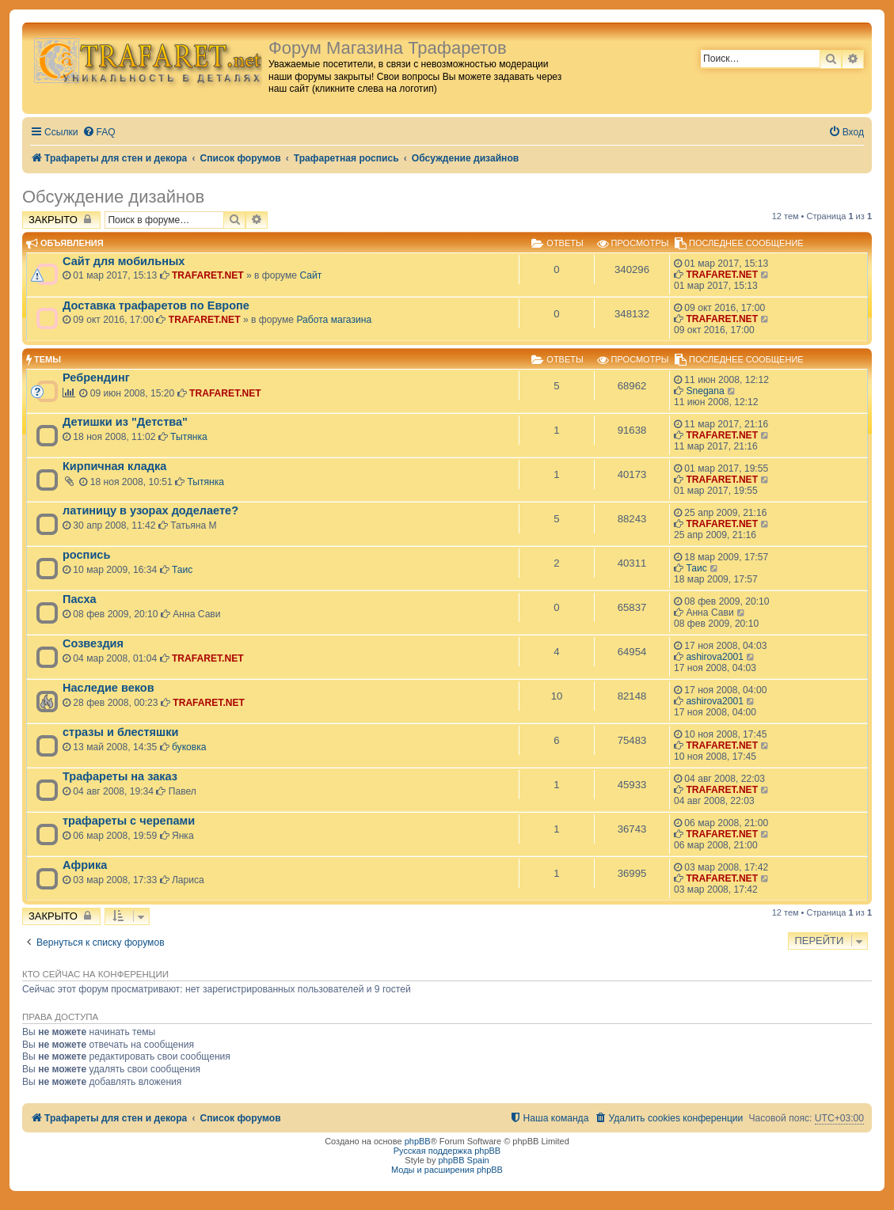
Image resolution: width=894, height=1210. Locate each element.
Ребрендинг (96, 377)
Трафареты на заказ (120, 776)
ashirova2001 (715, 656)
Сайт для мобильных (124, 261)
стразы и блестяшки (120, 732)
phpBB (418, 1141)
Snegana (705, 390)
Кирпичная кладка (114, 466)
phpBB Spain (463, 1160)
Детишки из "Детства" (125, 421)
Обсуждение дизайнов (113, 197)
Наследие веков (108, 687)
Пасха (80, 599)
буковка (189, 747)
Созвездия (93, 643)
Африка (85, 865)
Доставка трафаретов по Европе (156, 305)
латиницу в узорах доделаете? (150, 510)
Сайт (310, 275)
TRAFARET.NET (208, 275)
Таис (182, 569)
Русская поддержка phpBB (447, 1150)
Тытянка (188, 436)
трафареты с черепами (129, 820)
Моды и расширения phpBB (447, 1169)
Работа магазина (333, 319)
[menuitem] (99, 132)
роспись (86, 554)
